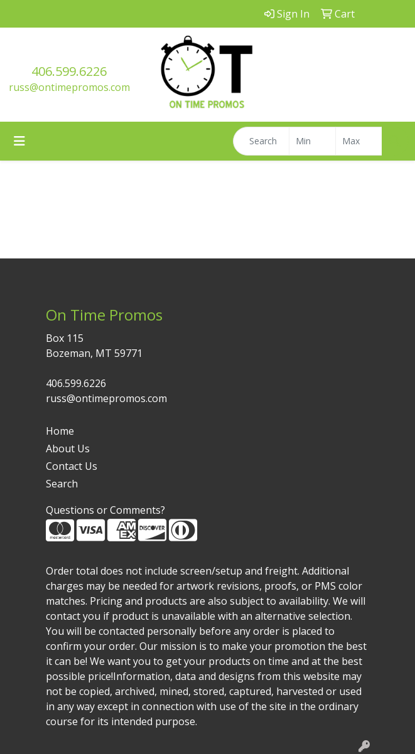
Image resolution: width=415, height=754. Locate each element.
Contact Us (71, 466)
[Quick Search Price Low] (312, 141)
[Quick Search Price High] (358, 141)
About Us (68, 448)
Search (62, 484)
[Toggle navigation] (19, 141)
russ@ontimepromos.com (69, 87)
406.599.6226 (69, 71)
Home (60, 431)
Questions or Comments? (105, 510)
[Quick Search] (261, 141)
